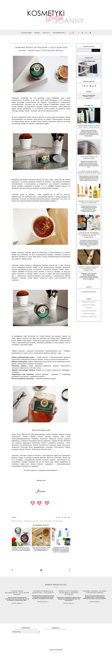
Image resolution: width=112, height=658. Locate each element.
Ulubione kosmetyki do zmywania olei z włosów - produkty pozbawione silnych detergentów (61, 550)
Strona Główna (26, 32)
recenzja (89, 307)
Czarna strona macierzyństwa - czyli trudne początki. (17, 592)
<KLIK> (51, 186)
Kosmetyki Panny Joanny (89, 291)
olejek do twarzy (89, 313)
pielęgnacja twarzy (88, 304)
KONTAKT (37, 32)
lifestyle (46, 32)
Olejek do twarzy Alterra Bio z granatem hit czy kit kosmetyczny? (88, 268)
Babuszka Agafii (18, 521)
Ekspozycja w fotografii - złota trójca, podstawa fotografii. (69, 592)
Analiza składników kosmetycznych (89, 96)
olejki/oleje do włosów (89, 310)
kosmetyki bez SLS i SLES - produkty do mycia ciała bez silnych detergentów (21, 549)
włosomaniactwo (59, 32)
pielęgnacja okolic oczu (89, 316)
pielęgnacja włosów (88, 302)
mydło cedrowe (48, 521)
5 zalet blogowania (89, 61)
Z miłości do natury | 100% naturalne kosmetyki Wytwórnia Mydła (41, 549)
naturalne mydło (58, 521)
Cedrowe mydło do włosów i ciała (33, 521)
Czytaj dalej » (17, 603)
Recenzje (89, 98)
